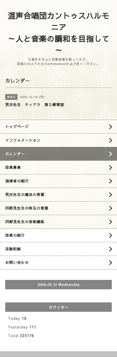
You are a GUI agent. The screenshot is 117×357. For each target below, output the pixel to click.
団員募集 (13, 167)
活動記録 (13, 248)
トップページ (17, 126)
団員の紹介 (15, 235)
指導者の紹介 (17, 180)
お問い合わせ (17, 262)
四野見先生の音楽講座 (24, 221)
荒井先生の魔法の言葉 (24, 194)
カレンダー (15, 153)
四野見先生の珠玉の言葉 (26, 208)
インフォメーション (22, 140)
